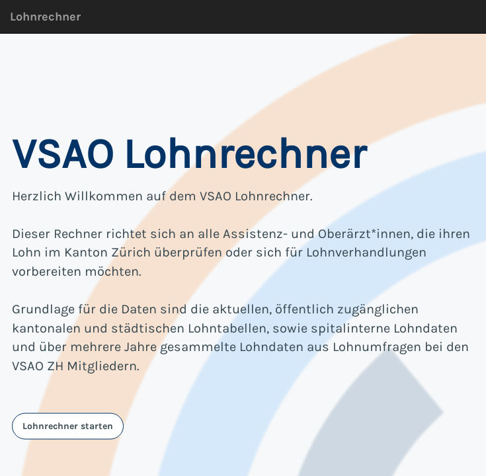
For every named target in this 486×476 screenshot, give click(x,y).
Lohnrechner (45, 16)
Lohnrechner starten (67, 425)
